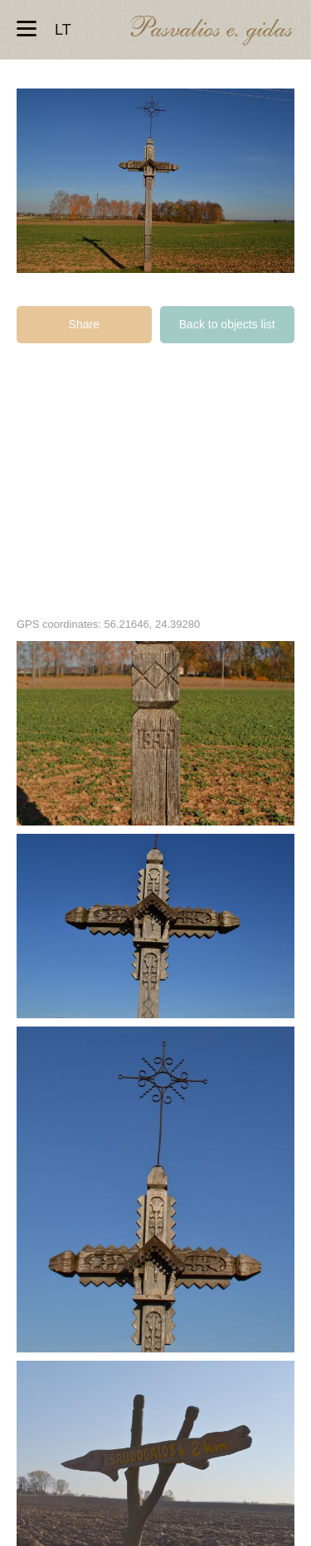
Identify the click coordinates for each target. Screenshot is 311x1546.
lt (63, 30)
